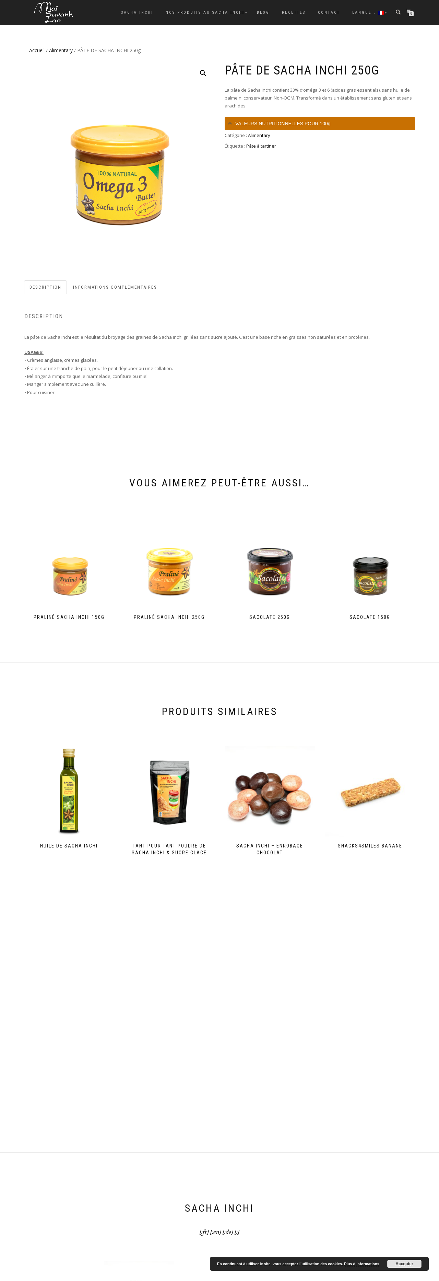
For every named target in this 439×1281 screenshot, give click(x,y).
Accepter (404, 1263)
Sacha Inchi (137, 12)
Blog (263, 12)
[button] (203, 73)
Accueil (37, 50)
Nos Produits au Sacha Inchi (205, 12)
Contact (329, 12)
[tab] (320, 123)
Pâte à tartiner (261, 146)
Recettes (294, 12)
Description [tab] (45, 287)
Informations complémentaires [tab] (115, 287)
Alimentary (61, 50)
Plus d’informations (361, 1264)
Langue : (368, 12)
